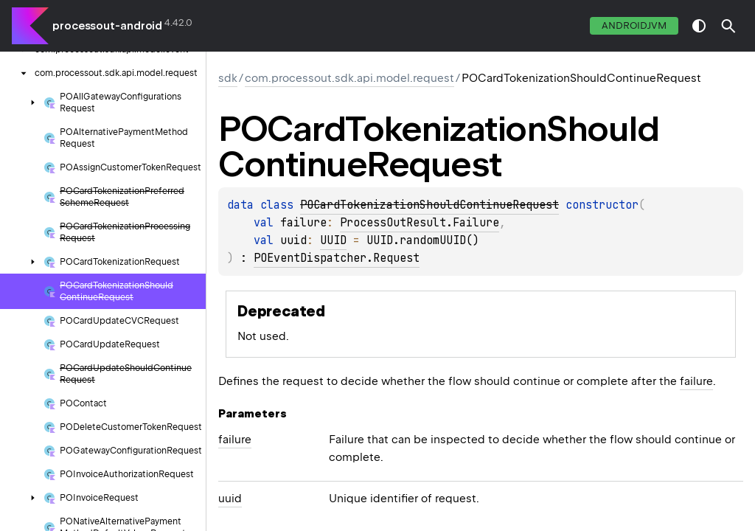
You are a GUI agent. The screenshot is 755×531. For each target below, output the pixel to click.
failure (696, 381)
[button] (728, 26)
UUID (333, 240)
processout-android (107, 25)
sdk (227, 78)
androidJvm (634, 25)
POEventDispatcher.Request (337, 258)
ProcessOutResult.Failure (419, 222)
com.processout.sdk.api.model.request (349, 78)
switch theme (699, 26)
